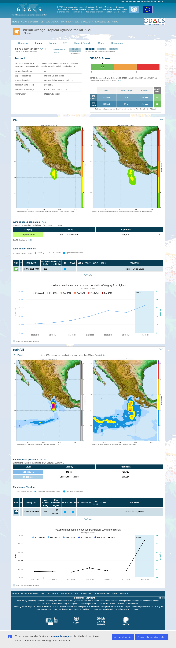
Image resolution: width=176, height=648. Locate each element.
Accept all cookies (123, 637)
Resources (117, 43)
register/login (150, 1)
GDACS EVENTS (29, 22)
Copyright (90, 598)
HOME (15, 22)
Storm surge (126, 90)
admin (160, 1)
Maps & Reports (82, 43)
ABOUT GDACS (120, 593)
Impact (38, 43)
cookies (161, 598)
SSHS (30, 240)
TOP (161, 120)
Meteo (53, 43)
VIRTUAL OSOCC (50, 22)
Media (101, 43)
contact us (138, 1)
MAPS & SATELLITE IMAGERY (77, 22)
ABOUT (116, 22)
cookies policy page (59, 636)
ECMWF (113, 49)
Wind (106, 90)
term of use (127, 1)
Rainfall (144, 90)
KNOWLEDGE (102, 22)
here (119, 80)
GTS (65, 43)
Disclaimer (79, 598)
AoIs (44, 222)
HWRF (101, 49)
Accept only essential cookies (152, 637)
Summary (23, 43)
